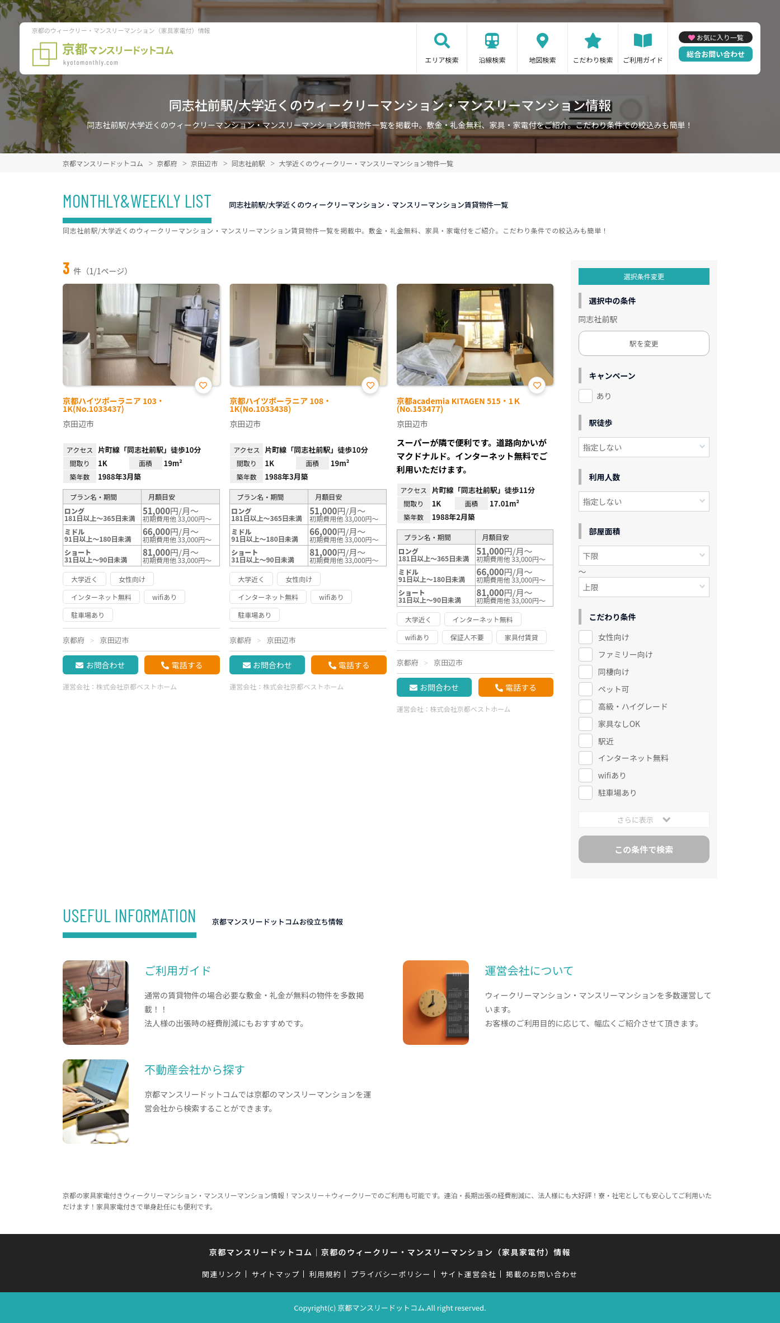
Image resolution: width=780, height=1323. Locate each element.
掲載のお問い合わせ (542, 1274)
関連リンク (222, 1274)
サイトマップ (276, 1274)
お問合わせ (105, 664)
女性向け (613, 636)
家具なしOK (619, 723)
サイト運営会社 (468, 1274)
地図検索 (542, 59)
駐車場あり (617, 792)
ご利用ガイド (643, 59)
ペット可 (613, 689)
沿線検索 (492, 59)
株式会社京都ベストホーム (136, 686)
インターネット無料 (633, 757)
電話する (187, 664)
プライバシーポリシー (391, 1274)
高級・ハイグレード (633, 706)
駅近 (606, 741)
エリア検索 (442, 59)
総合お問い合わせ (716, 54)
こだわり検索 (593, 59)
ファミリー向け (625, 654)
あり (604, 395)
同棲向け (613, 671)
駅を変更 (644, 343)
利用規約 (325, 1274)
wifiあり (612, 775)
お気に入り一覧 (720, 37)
